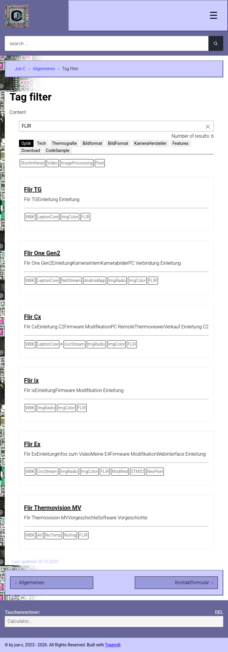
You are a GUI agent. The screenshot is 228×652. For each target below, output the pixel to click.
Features (180, 143)
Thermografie (64, 143)
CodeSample (57, 150)
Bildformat (92, 143)
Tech (41, 143)
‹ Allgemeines (29, 582)
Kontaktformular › (194, 582)
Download (30, 150)
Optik (26, 143)
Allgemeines (44, 68)
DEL (219, 612)
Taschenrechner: (22, 612)
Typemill (112, 644)
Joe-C (20, 68)
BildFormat (118, 143)
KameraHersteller (150, 143)
